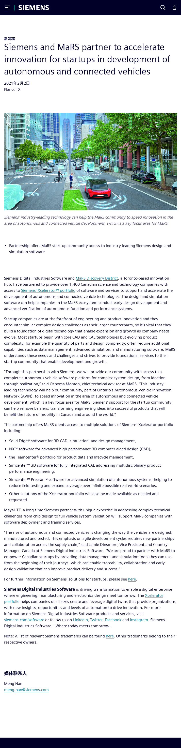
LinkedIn (80, 619)
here (132, 579)
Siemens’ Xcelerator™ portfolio (48, 290)
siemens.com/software (24, 619)
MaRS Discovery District (97, 278)
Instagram (139, 619)
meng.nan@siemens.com (26, 689)
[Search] (163, 7)
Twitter (96, 619)
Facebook (113, 619)
